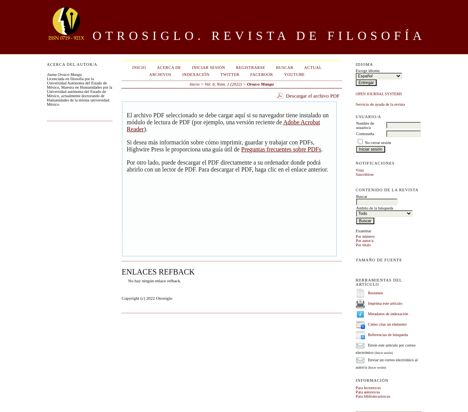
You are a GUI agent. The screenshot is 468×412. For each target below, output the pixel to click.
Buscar (284, 67)
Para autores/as (368, 392)
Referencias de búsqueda (388, 335)
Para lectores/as (368, 388)
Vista (360, 170)
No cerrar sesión (378, 143)
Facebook (261, 74)
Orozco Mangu (260, 84)
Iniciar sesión (208, 67)
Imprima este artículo (385, 303)
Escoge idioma (367, 71)
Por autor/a (365, 241)
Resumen (375, 293)
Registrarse (250, 67)
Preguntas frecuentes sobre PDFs (281, 149)
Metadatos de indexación (388, 314)
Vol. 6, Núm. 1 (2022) (223, 84)
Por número (365, 236)
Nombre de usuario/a (365, 125)
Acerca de (169, 67)
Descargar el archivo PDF (313, 96)
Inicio (139, 67)
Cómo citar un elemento (387, 324)
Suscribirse (365, 174)
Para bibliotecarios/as (373, 396)
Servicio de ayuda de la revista (380, 104)
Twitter (229, 74)
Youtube (294, 74)
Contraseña (365, 134)
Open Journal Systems (379, 94)
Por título (363, 245)
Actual (313, 67)
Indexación (195, 74)
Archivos (160, 74)
